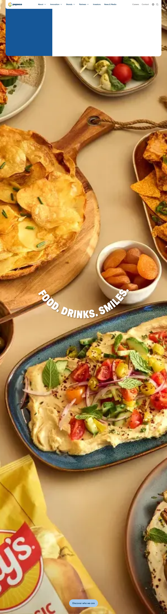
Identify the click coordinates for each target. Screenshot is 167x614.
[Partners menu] (84, 4)
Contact (145, 4)
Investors (97, 4)
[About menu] (42, 4)
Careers (135, 4)
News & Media (110, 4)
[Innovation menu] (56, 4)
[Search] (157, 4)
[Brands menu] (70, 4)
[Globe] (153, 4)
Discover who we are (83, 603)
